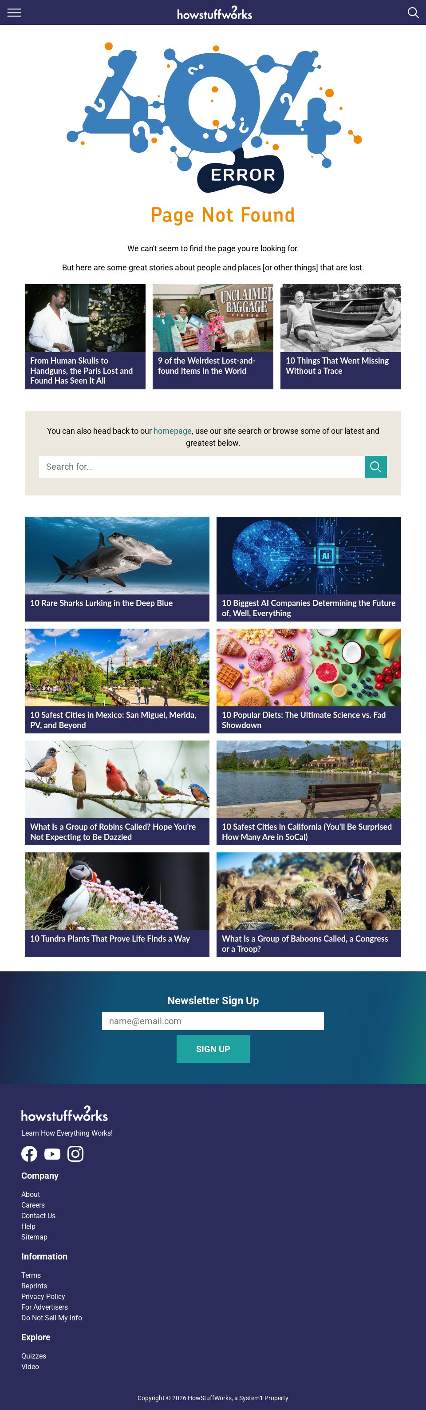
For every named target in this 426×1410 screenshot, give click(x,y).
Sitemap (34, 1237)
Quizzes (33, 1356)
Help (28, 1226)
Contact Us (38, 1216)
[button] (213, 1175)
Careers (33, 1205)
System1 (251, 1398)
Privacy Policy (43, 1296)
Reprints (34, 1286)
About (30, 1194)
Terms (31, 1275)
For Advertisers (44, 1307)
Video (30, 1366)
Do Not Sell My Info (51, 1318)
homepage (173, 431)
